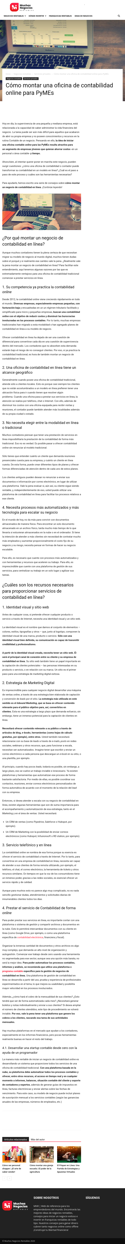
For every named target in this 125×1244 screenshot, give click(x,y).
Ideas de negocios (83, 16)
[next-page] (9, 1178)
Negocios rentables (15, 16)
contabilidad (24, 937)
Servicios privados (42, 74)
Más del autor (38, 1139)
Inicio (8, 74)
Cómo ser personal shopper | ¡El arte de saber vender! (11, 1168)
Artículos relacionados (15, 1139)
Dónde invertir (37, 16)
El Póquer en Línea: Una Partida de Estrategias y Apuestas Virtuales (68, 1168)
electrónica (37, 937)
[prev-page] (4, 1178)
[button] (119, 16)
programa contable (12, 971)
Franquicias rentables (60, 16)
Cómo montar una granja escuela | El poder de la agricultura (41, 1168)
